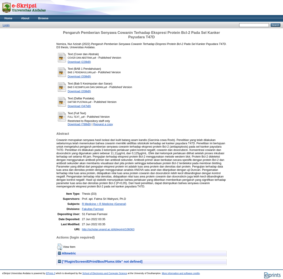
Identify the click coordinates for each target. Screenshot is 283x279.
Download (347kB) (79, 106)
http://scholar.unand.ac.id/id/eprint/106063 (108, 229)
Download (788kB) (79, 124)
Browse (43, 18)
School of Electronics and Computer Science (104, 273)
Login (6, 25)
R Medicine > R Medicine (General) (104, 204)
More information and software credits (181, 273)
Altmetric (67, 253)
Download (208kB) (79, 76)
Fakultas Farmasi (92, 209)
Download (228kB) (79, 61)
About (25, 18)
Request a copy (103, 124)
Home (8, 18)
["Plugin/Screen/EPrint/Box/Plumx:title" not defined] (100, 261)
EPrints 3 (50, 273)
